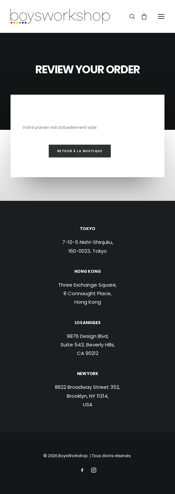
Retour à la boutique (80, 151)
